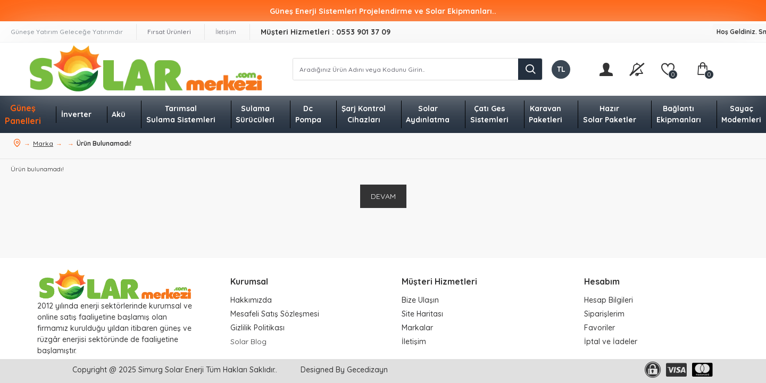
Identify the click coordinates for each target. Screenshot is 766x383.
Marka (43, 143)
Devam (383, 196)
